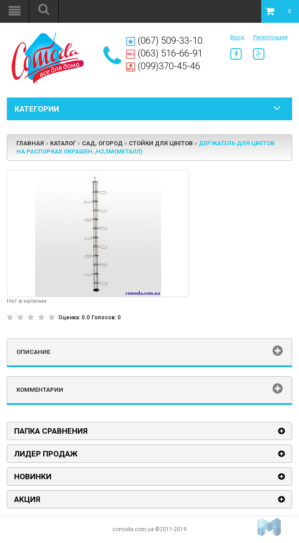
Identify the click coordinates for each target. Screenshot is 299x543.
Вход (237, 37)
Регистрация (270, 37)
